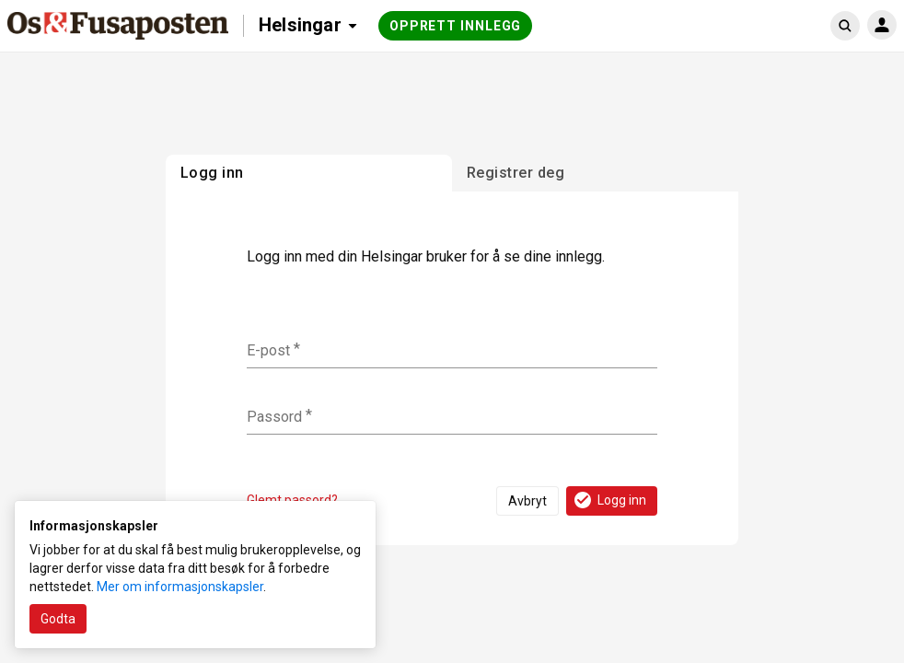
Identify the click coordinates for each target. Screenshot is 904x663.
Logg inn (609, 500)
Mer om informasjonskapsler (180, 586)
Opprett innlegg (455, 25)
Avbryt (527, 501)
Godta (58, 618)
